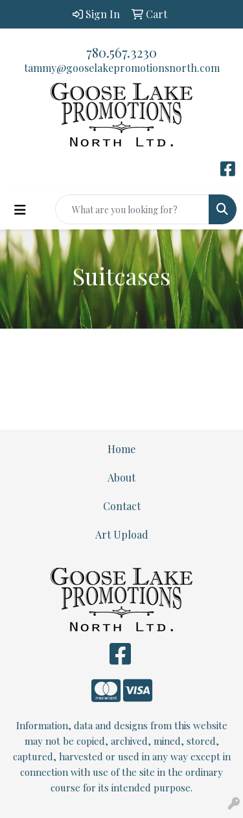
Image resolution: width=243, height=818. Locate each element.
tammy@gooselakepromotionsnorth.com (122, 68)
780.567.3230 (121, 52)
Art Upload (121, 534)
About (121, 477)
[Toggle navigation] (20, 209)
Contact (122, 506)
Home (121, 449)
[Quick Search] (132, 209)
